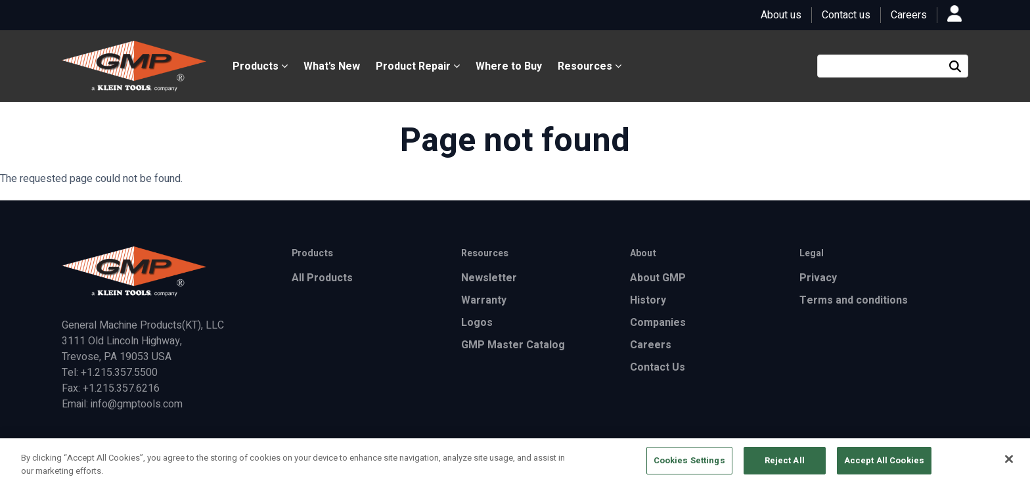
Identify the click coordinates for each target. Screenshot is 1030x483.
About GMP (658, 278)
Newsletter (489, 278)
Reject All (785, 464)
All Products (322, 278)
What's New (331, 66)
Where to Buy (509, 66)
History (648, 300)
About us (781, 15)
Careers (909, 15)
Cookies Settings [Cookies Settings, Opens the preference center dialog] (689, 464)
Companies (658, 323)
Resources (589, 66)
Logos (477, 323)
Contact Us (657, 367)
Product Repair (418, 66)
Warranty (483, 300)
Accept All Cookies (884, 464)
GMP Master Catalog (513, 345)
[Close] (1009, 462)
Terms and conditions (853, 300)
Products (260, 66)
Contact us (846, 15)
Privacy (818, 278)
